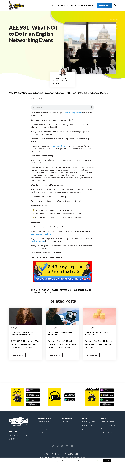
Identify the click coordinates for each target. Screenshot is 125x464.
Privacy (67, 457)
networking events (73, 113)
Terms (73, 457)
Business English (32, 93)
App (82, 432)
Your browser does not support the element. (62, 107)
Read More (18, 358)
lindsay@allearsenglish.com (18, 438)
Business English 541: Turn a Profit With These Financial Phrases (99, 344)
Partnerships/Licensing (109, 428)
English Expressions (46, 93)
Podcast (67, 6)
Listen (84, 421)
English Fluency (60, 93)
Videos (40, 435)
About (48, 6)
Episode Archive (43, 425)
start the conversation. (41, 234)
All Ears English (45, 421)
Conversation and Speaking (21, 334)
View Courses (101, 6)
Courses (57, 6)
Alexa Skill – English (87, 428)
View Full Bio (57, 84)
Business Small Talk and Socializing (60, 332)
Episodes (65, 425)
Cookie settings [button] (96, 461)
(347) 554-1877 (14, 442)
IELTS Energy (67, 421)
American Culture (17, 93)
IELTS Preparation (107, 435)
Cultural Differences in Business (96, 332)
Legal (79, 457)
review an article (57, 146)
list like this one (38, 241)
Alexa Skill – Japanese (88, 425)
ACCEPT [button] (107, 461)
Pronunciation (16, 332)
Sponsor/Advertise (82, 6)
